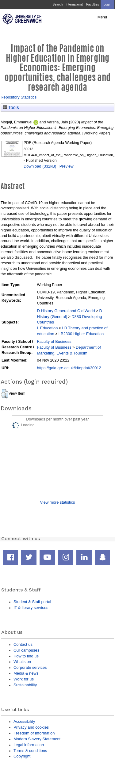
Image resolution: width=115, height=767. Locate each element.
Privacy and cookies (31, 727)
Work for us (23, 679)
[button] (4, 393)
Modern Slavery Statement (36, 739)
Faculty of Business (54, 341)
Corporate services (30, 667)
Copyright (21, 756)
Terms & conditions (30, 750)
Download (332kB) (40, 166)
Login (107, 4)
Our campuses (26, 650)
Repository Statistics (18, 97)
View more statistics (57, 502)
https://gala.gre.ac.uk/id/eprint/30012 (69, 368)
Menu (102, 17)
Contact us (23, 644)
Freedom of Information (34, 733)
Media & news (25, 673)
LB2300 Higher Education (81, 333)
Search (57, 4)
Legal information (28, 744)
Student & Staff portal (32, 601)
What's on (22, 661)
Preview (66, 166)
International (74, 4)
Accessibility (24, 721)
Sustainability (25, 685)
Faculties (92, 4)
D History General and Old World (66, 310)
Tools (11, 107)
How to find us (26, 656)
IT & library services (30, 607)
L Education (47, 328)
